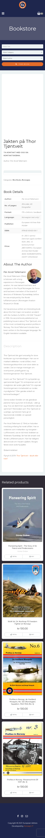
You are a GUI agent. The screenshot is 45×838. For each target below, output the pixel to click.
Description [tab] (13, 346)
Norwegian (26, 180)
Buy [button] (32, 634)
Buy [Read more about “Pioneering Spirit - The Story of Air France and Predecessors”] (32, 556)
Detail (14, 556)
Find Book (22, 64)
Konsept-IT (28, 826)
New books (17, 180)
